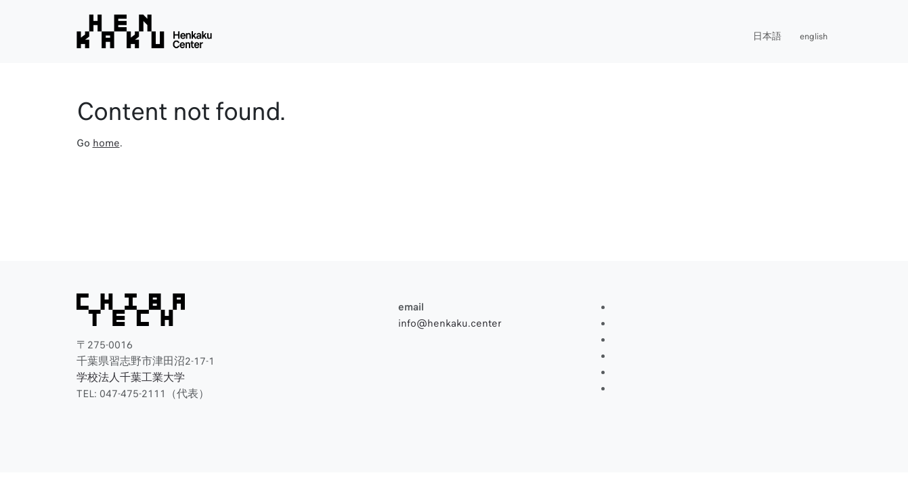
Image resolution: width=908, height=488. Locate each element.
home (106, 143)
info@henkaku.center (450, 323)
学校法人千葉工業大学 (131, 377)
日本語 (767, 36)
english (813, 36)
